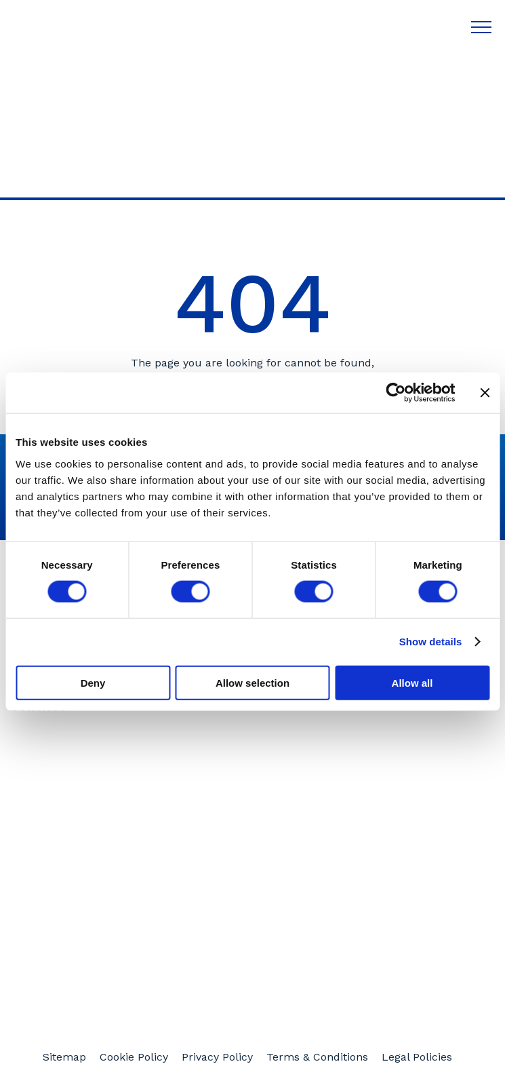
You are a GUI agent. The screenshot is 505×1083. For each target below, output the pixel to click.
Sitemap (64, 1057)
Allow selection (252, 682)
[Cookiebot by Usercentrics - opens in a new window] (395, 393)
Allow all (412, 682)
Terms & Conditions (317, 1057)
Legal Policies (417, 1057)
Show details (430, 641)
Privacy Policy (217, 1057)
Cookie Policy (134, 1057)
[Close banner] (484, 393)
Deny (93, 682)
